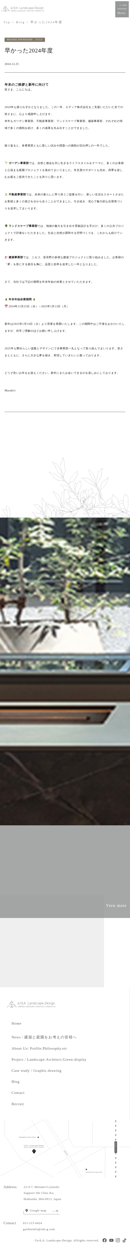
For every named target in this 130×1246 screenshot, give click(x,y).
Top (6, 22)
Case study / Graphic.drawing (37, 1071)
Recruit (18, 1104)
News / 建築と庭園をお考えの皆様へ (44, 1037)
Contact (18, 1093)
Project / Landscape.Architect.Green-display (49, 1059)
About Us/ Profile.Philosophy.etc (39, 1048)
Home (20, 1023)
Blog (20, 22)
